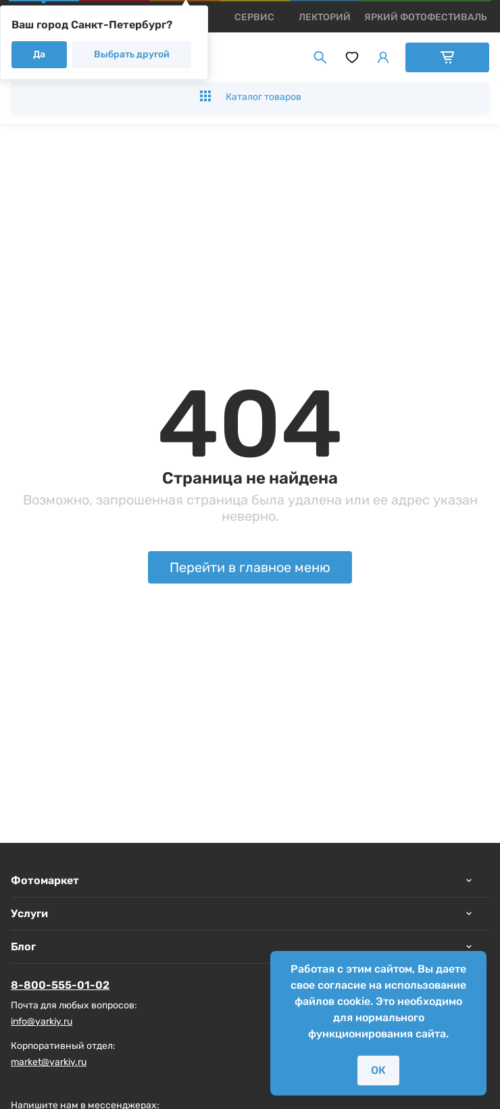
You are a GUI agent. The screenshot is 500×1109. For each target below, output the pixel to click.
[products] (254, 17)
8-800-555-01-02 (60, 985)
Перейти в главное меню (250, 567)
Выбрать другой (132, 54)
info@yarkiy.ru (41, 1021)
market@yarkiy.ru (48, 1062)
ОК (378, 1070)
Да (39, 54)
